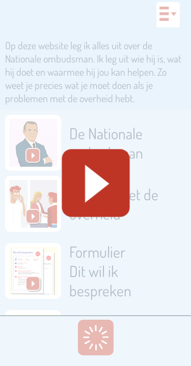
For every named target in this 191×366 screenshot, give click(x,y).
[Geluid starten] (95, 183)
